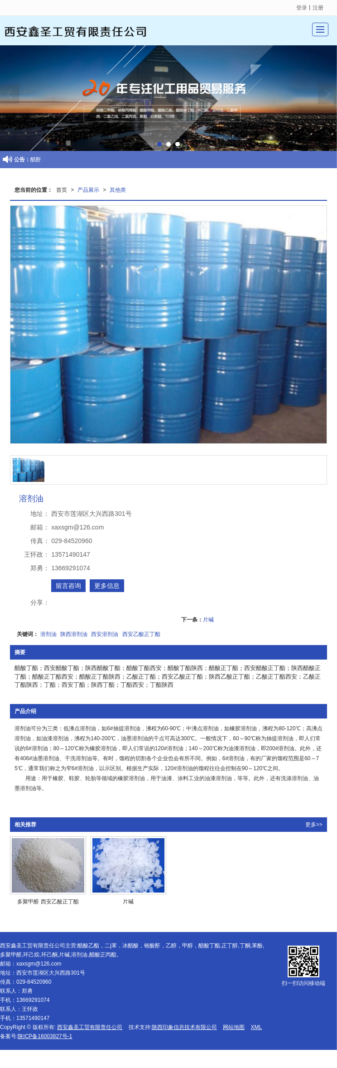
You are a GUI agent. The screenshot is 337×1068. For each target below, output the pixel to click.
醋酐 (35, 159)
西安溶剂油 (104, 634)
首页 (61, 190)
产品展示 (88, 190)
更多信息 (107, 585)
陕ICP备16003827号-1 (45, 1036)
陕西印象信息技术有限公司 (184, 1027)
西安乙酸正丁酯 (141, 634)
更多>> (314, 824)
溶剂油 (48, 634)
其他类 (118, 190)
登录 (301, 8)
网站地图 (234, 1027)
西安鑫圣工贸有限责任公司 (89, 1027)
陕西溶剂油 (73, 634)
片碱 (208, 620)
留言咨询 (68, 585)
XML (256, 1027)
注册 (318, 8)
